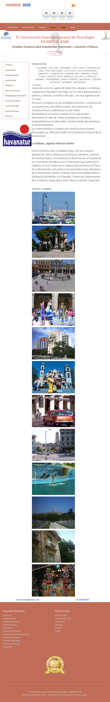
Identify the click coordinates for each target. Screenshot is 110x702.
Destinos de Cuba (28, 27)
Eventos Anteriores (12, 111)
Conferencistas (10, 80)
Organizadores (10, 70)
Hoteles (58, 628)
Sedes (72, 27)
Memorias (9, 116)
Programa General (11, 75)
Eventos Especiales (12, 106)
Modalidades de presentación (15, 96)
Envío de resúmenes (12, 90)
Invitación (8, 65)
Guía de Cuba (12, 27)
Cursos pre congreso (12, 101)
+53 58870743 (82, 599)
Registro (59, 624)
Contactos (42, 27)
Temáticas (9, 85)
